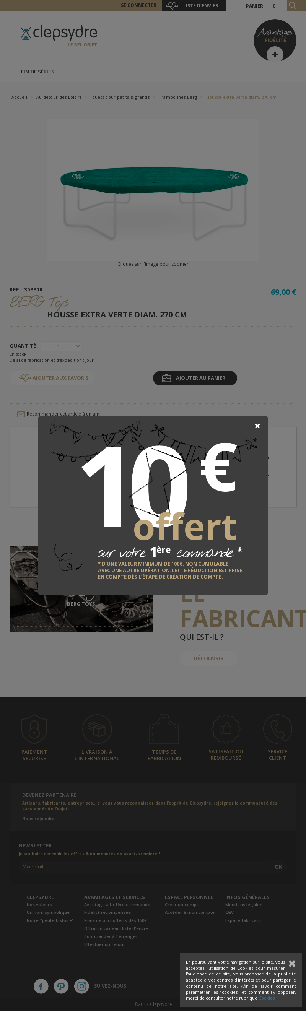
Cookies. (267, 998)
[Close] (257, 426)
